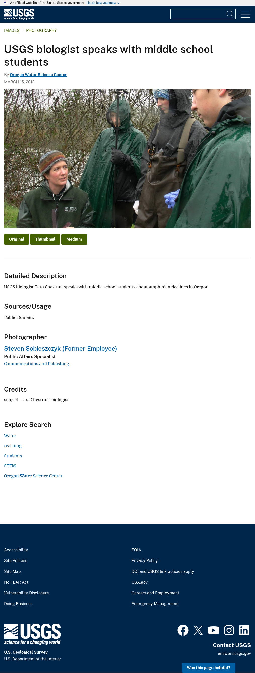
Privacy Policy (145, 560)
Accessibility (16, 550)
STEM (10, 465)
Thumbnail (45, 239)
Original (16, 239)
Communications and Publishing (36, 363)
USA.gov (140, 582)
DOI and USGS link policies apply (163, 571)
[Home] (19, 18)
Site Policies (15, 560)
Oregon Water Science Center (38, 74)
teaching (13, 445)
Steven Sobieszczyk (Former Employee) (60, 348)
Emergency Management (155, 604)
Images (12, 30)
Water (10, 435)
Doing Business (18, 604)
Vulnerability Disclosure (26, 593)
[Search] (231, 14)
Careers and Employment (155, 593)
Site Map (12, 571)
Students (13, 455)
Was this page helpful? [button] (208, 667)
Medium (74, 239)
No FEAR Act (16, 582)
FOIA (136, 550)
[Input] (203, 14)
